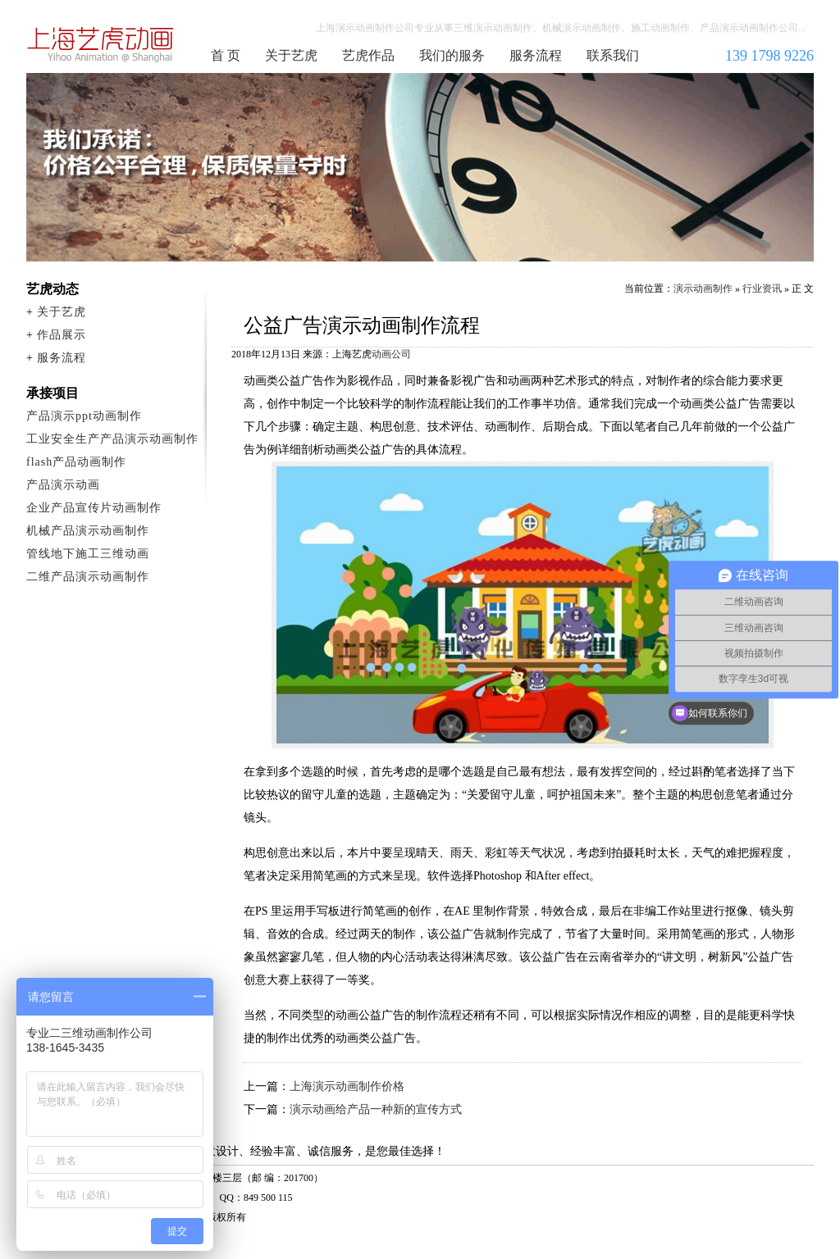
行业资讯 (762, 288)
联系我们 (613, 55)
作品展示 (61, 335)
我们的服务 (452, 55)
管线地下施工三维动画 (87, 554)
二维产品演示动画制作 (87, 576)
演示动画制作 (703, 288)
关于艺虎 (291, 55)
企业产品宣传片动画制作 (94, 508)
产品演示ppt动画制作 (84, 416)
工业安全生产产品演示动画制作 (112, 439)
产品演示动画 (63, 485)
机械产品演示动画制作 (87, 531)
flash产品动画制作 (76, 462)
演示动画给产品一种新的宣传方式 (376, 1109)
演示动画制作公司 (101, 44)
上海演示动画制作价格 (347, 1086)
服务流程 (535, 55)
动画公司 (391, 354)
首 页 (225, 55)
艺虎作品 (368, 55)
